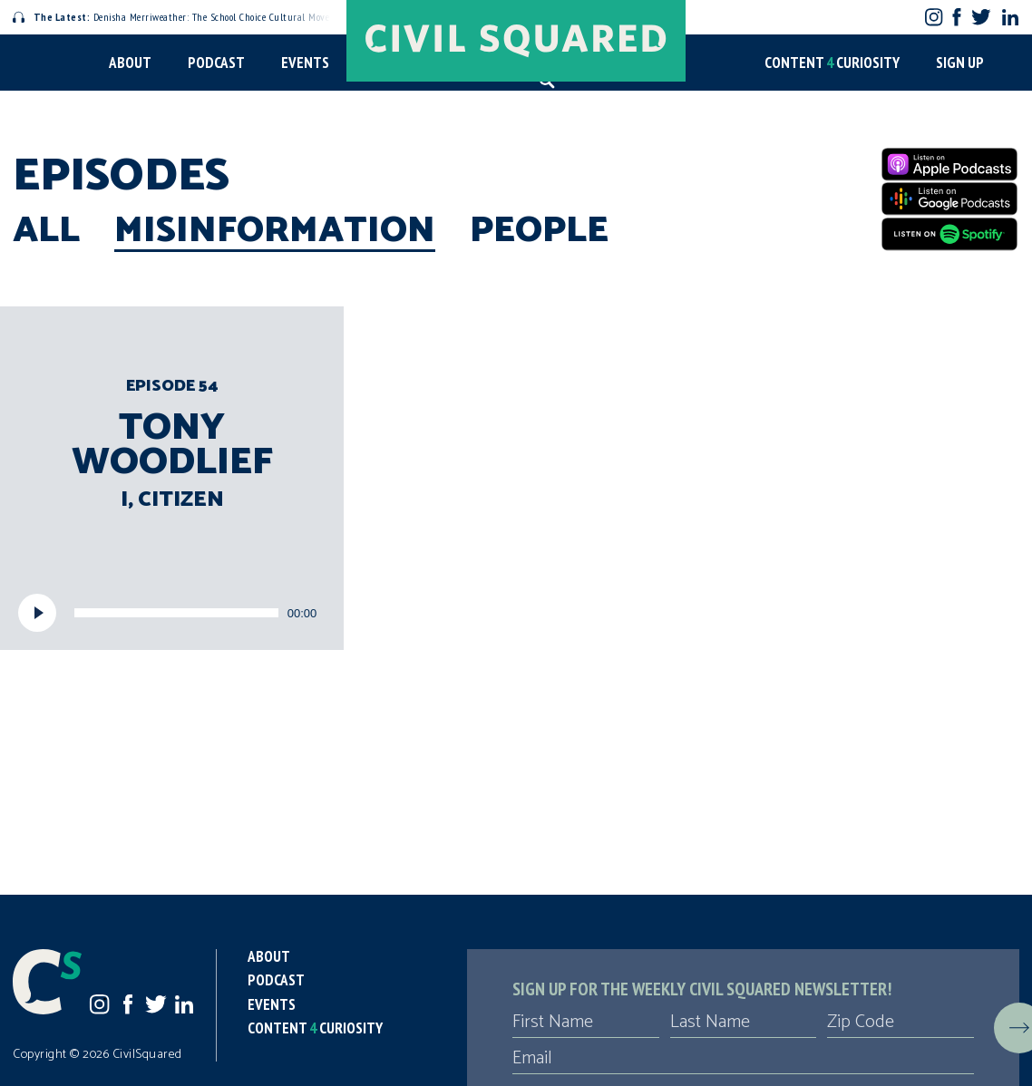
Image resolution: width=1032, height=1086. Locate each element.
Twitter (980, 16)
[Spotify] (949, 234)
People (539, 231)
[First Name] (585, 1022)
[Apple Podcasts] (949, 164)
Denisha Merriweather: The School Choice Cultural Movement (182, 17)
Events (305, 63)
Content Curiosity (832, 63)
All (46, 231)
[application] (172, 613)
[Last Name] (743, 1022)
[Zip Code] (900, 1022)
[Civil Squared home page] (516, 41)
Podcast (216, 63)
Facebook (957, 16)
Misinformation (274, 231)
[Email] (743, 1058)
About (130, 63)
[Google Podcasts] (949, 198)
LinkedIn (1010, 17)
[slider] (176, 612)
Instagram (933, 16)
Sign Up (960, 63)
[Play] (37, 613)
